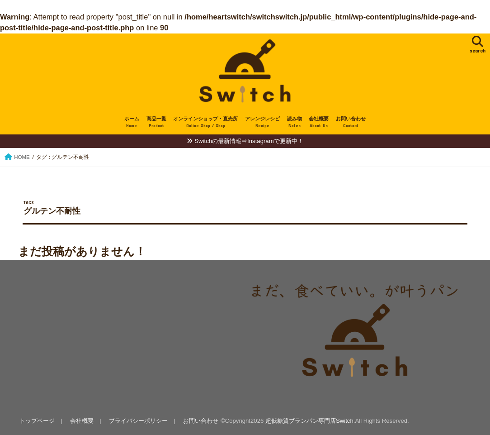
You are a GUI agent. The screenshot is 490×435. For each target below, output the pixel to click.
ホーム (131, 122)
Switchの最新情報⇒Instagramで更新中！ (248, 141)
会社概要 (319, 122)
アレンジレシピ (262, 122)
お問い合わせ (351, 122)
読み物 (294, 122)
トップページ (37, 420)
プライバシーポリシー (138, 420)
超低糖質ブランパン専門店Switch (309, 420)
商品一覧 (156, 122)
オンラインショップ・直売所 (205, 122)
